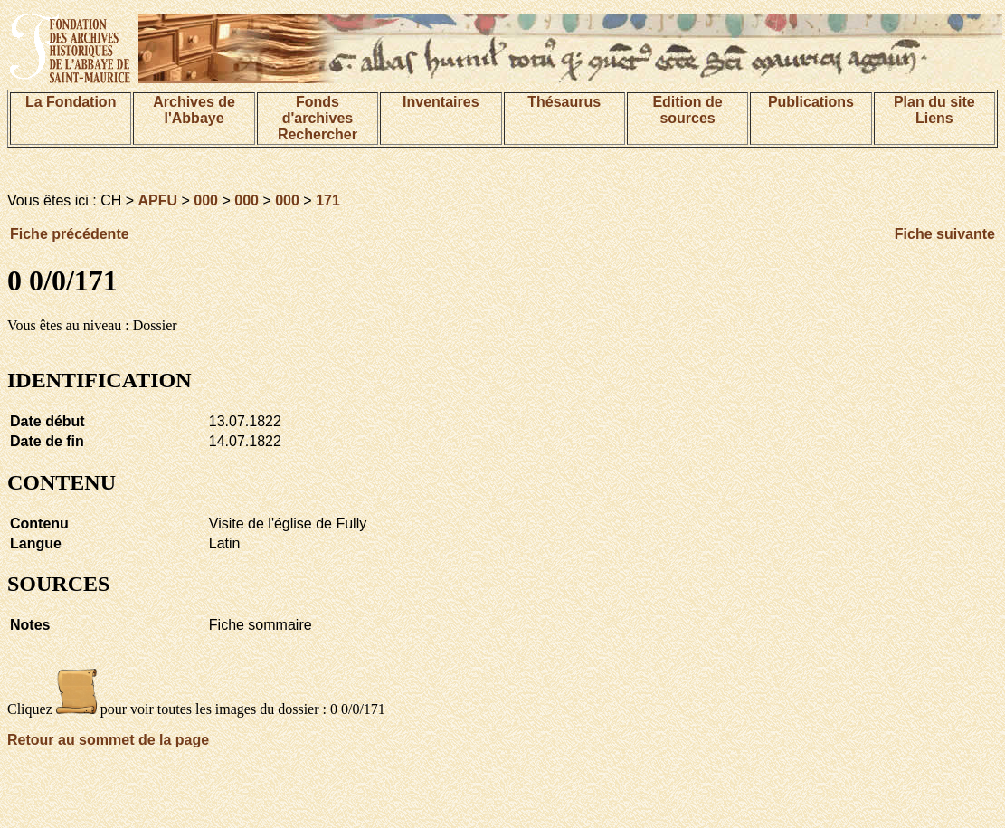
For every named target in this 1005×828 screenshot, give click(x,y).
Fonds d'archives (318, 110)
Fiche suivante (945, 234)
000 (206, 200)
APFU (158, 200)
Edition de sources (687, 110)
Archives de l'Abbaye (194, 110)
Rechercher (317, 134)
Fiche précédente (69, 234)
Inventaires (441, 101)
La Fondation (70, 101)
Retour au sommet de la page (108, 739)
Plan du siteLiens (934, 110)
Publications (811, 101)
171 (328, 200)
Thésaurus (564, 101)
